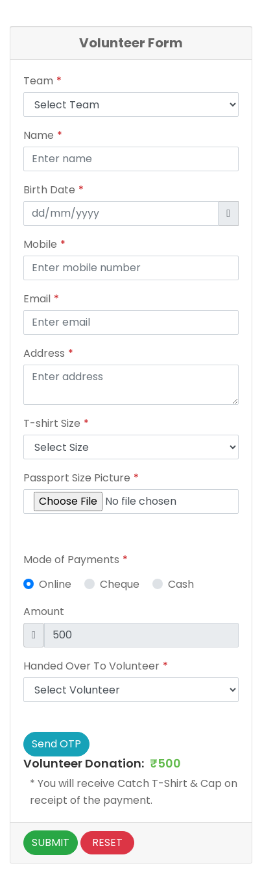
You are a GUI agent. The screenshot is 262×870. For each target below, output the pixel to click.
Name (38, 135)
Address (44, 353)
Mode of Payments (71, 559)
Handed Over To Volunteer (91, 666)
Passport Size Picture (76, 477)
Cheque (119, 584)
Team (38, 80)
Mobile (40, 244)
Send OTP (56, 743)
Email (37, 298)
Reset (107, 842)
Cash (181, 584)
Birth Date (49, 189)
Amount (43, 611)
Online (55, 584)
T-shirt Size (51, 423)
